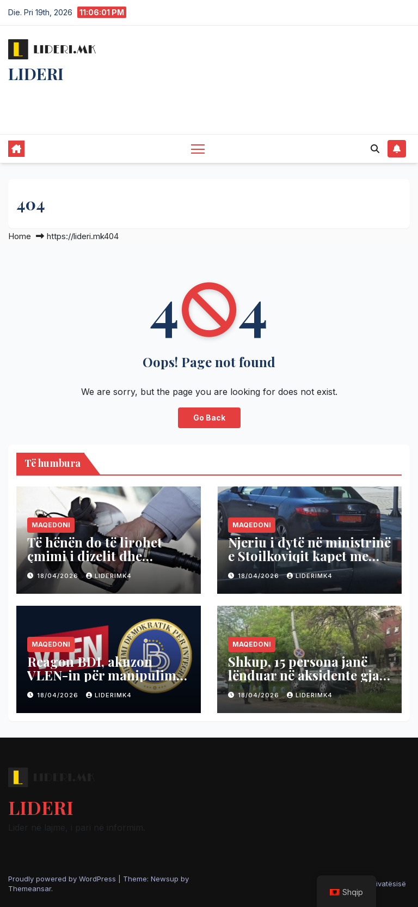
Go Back (209, 417)
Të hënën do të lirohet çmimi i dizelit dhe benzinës (94, 555)
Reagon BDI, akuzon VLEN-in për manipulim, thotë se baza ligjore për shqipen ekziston (103, 682)
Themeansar (29, 888)
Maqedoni (51, 525)
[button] (375, 148)
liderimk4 (109, 576)
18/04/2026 (59, 576)
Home (19, 236)
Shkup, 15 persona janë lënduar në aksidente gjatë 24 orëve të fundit (309, 675)
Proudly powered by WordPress (63, 878)
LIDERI (36, 73)
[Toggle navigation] (198, 148)
